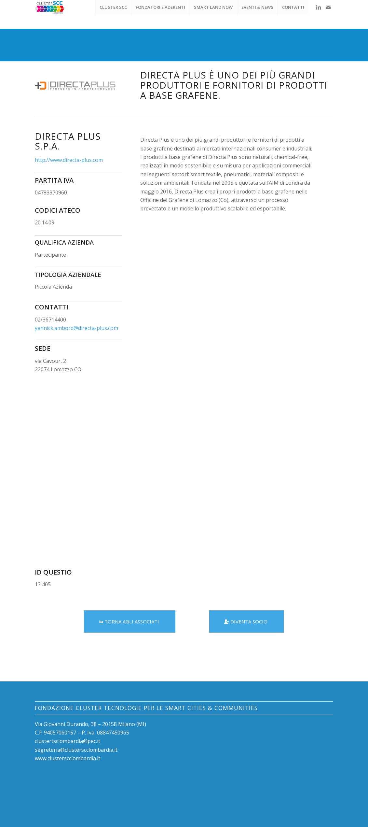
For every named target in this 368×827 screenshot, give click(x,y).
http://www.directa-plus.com (69, 160)
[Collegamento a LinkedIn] (318, 7)
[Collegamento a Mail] (328, 7)
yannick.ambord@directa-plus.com (76, 328)
